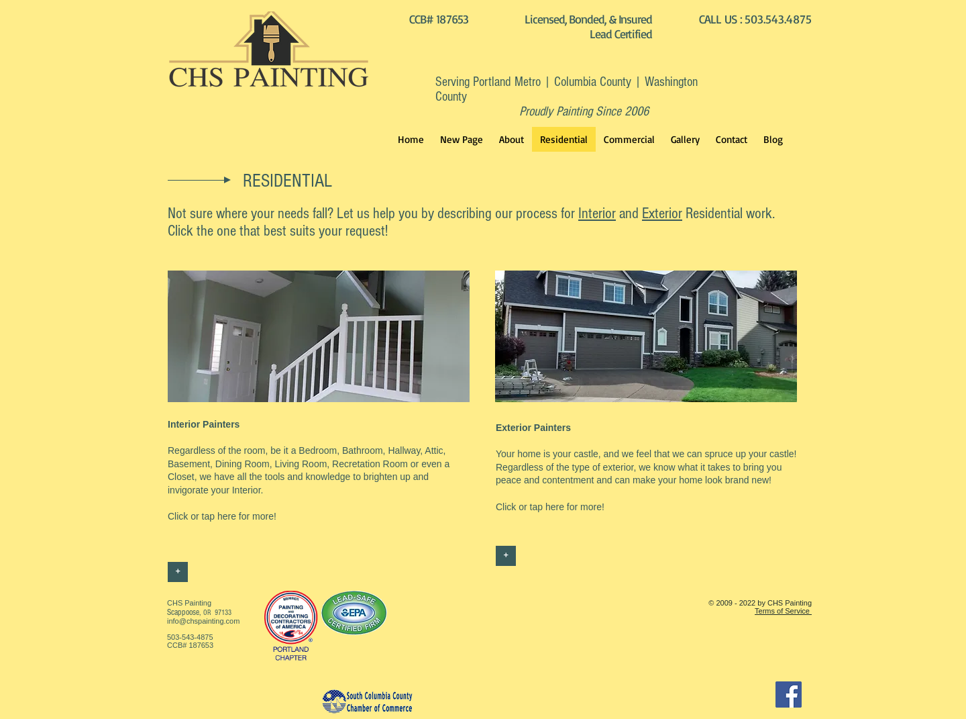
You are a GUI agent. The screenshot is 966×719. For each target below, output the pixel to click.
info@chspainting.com (203, 621)
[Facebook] (788, 694)
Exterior (662, 213)
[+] (178, 572)
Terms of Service (783, 611)
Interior (597, 213)
